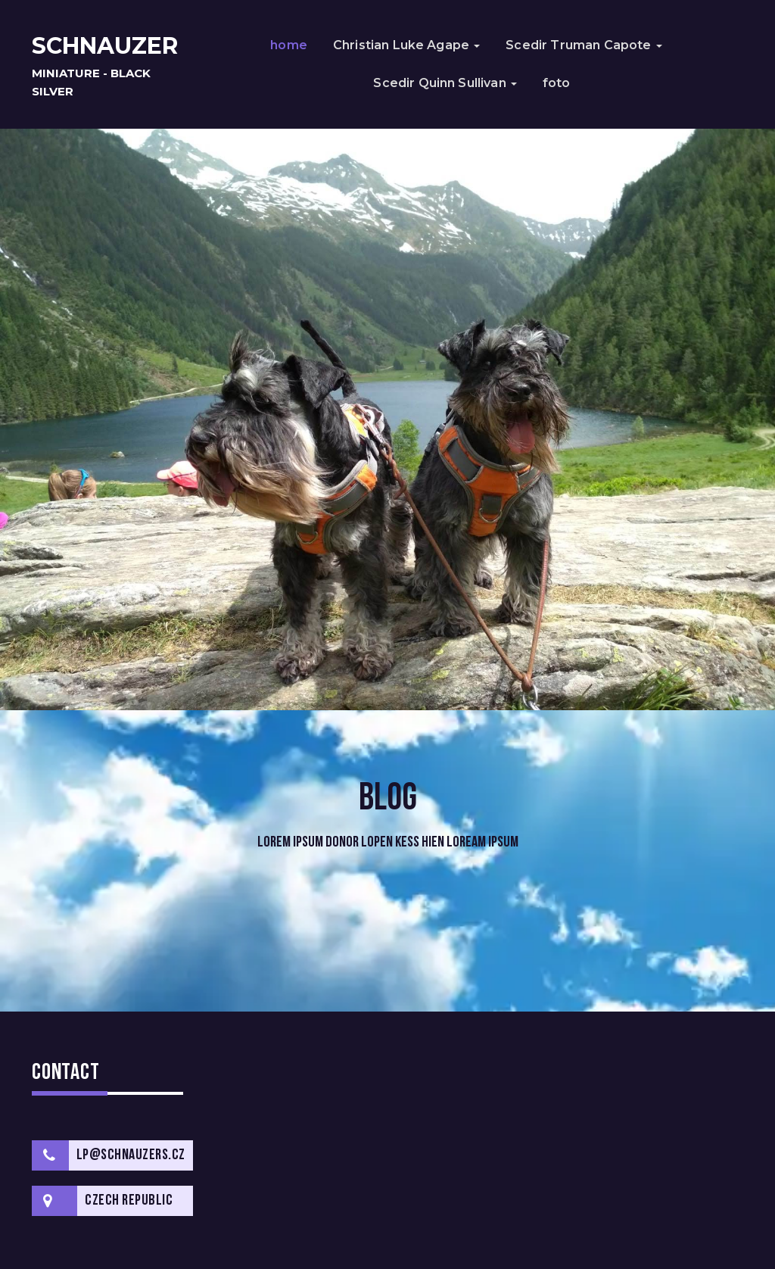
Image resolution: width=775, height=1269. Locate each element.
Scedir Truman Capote (583, 45)
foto (557, 83)
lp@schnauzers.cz (130, 1155)
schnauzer (105, 46)
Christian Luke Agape (406, 45)
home (288, 45)
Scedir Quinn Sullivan (445, 83)
